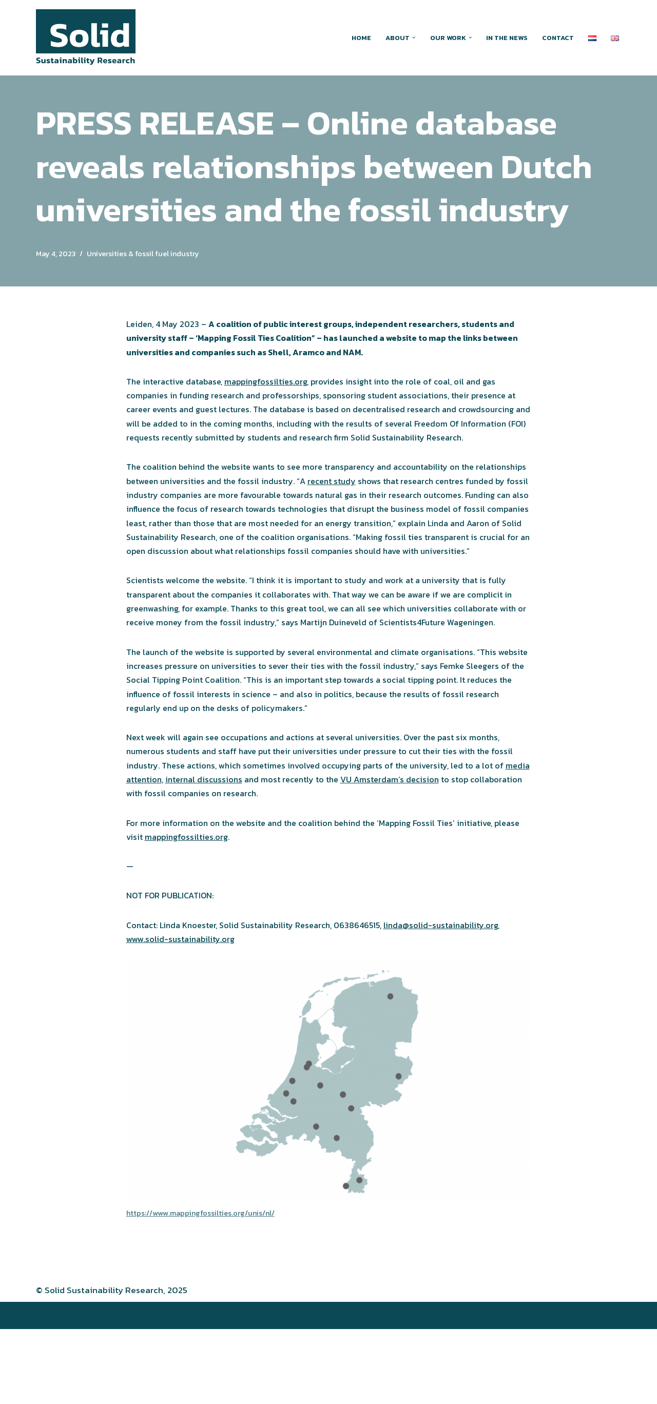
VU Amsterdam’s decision (457, 847)
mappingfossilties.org (276, 385)
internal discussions (261, 847)
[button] (408, 38)
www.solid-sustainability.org (183, 1013)
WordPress (131, 1390)
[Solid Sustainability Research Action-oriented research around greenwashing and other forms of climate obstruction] (86, 37)
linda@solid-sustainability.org (463, 998)
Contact (557, 37)
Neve (46, 1390)
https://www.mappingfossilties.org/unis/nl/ (205, 1287)
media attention (183, 847)
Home (354, 37)
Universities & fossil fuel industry (152, 254)
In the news (504, 37)
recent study (401, 504)
